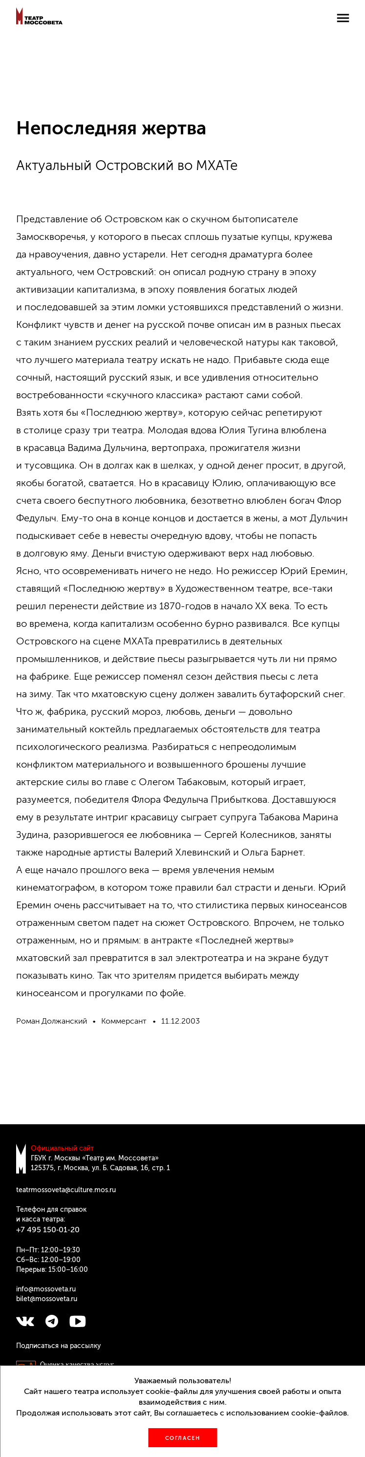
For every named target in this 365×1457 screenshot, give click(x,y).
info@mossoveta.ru (46, 1289)
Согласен (182, 1438)
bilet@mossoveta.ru (46, 1299)
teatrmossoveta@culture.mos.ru (66, 1190)
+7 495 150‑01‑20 (48, 1229)
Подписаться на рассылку (58, 1346)
